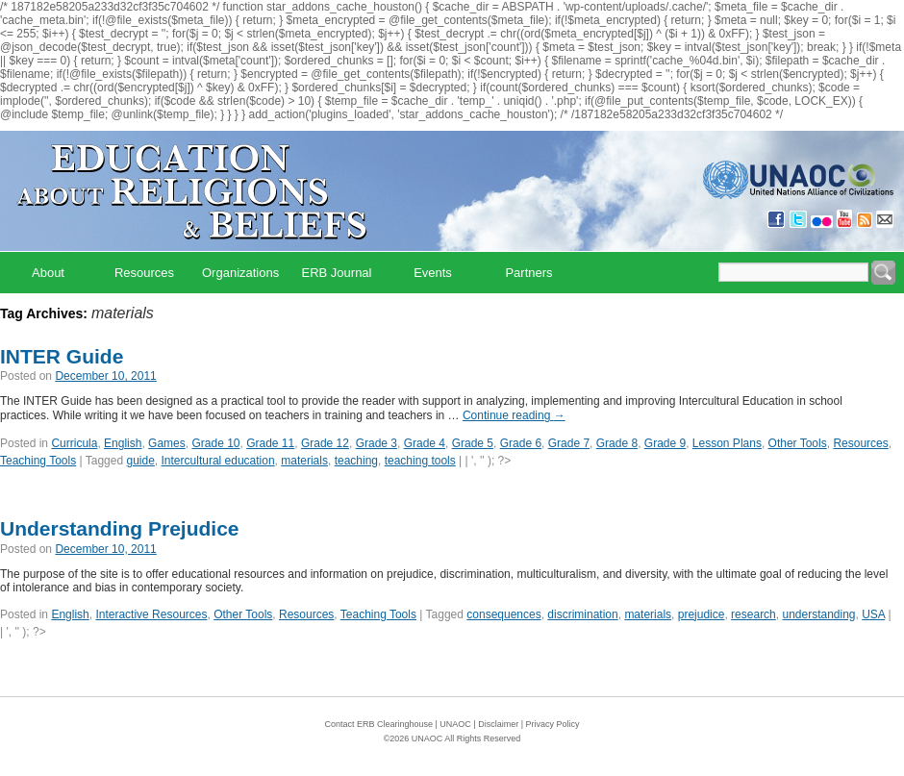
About (48, 272)
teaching (356, 460)
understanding (818, 614)
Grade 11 (270, 443)
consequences (503, 614)
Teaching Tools (38, 460)
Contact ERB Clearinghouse (378, 724)
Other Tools (797, 443)
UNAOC (455, 724)
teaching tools (420, 460)
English (122, 443)
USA (873, 614)
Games (167, 443)
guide (140, 460)
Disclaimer (498, 724)
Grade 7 (569, 443)
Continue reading (514, 415)
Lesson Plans (727, 443)
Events (433, 272)
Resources (144, 272)
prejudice (701, 614)
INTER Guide (61, 356)
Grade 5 (472, 443)
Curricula (74, 443)
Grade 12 (325, 443)
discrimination (582, 614)
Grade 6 (520, 443)
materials (304, 460)
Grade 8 (617, 443)
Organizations (240, 272)
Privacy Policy (553, 724)
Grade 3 (376, 443)
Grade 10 (215, 443)
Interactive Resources (151, 614)
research (753, 614)
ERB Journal (337, 272)
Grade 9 (665, 443)
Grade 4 (424, 443)
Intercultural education (218, 460)
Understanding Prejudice (119, 528)
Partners (528, 272)
